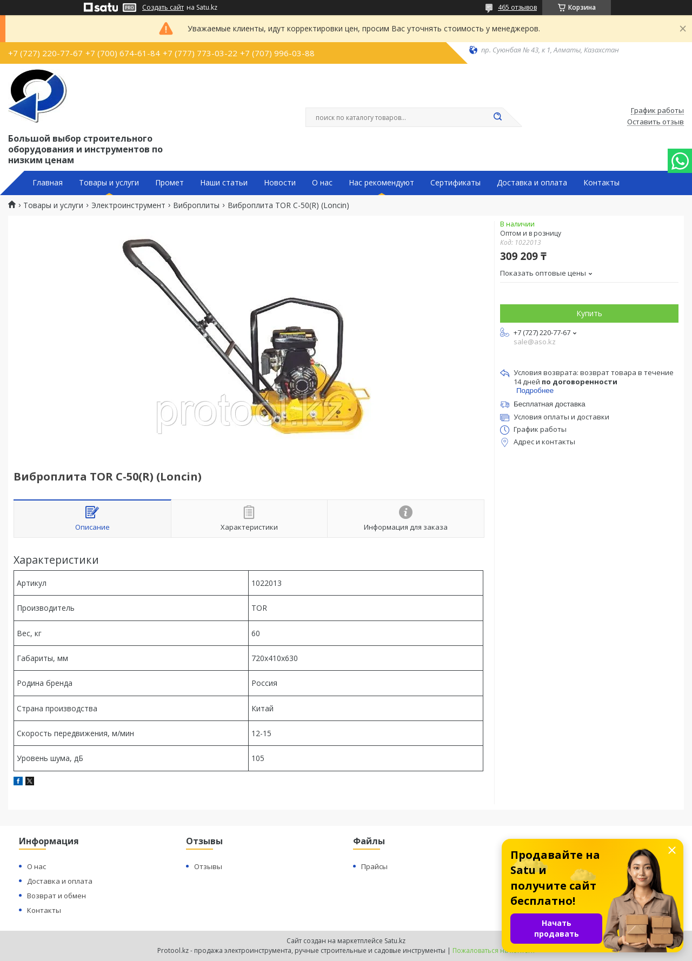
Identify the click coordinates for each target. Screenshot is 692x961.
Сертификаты (455, 182)
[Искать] (497, 117)
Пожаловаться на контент (494, 950)
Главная (47, 182)
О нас (322, 182)
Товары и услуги (109, 182)
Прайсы (374, 866)
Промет (169, 182)
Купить (589, 313)
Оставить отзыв (655, 122)
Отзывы (208, 866)
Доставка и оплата (532, 182)
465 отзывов (517, 7)
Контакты (601, 182)
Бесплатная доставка (549, 404)
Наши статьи (224, 182)
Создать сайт (163, 7)
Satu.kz (394, 940)
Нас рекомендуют (381, 182)
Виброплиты (196, 205)
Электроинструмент (128, 205)
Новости (280, 182)
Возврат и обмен (56, 895)
